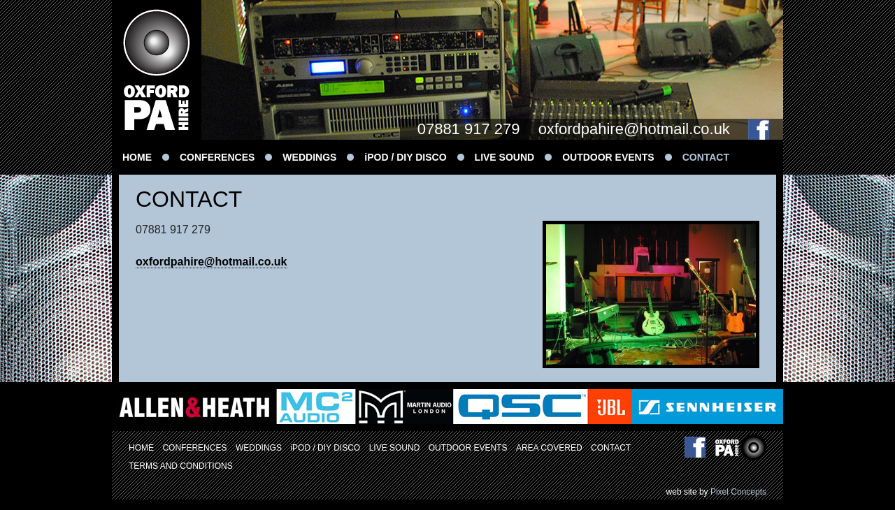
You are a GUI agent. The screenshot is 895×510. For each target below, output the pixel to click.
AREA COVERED (549, 448)
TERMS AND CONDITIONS (181, 466)
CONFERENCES (217, 157)
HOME (137, 157)
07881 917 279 (468, 129)
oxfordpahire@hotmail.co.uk (634, 129)
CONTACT (705, 157)
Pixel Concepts (738, 492)
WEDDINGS (309, 157)
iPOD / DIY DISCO (405, 157)
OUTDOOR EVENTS (608, 157)
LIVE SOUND (505, 157)
